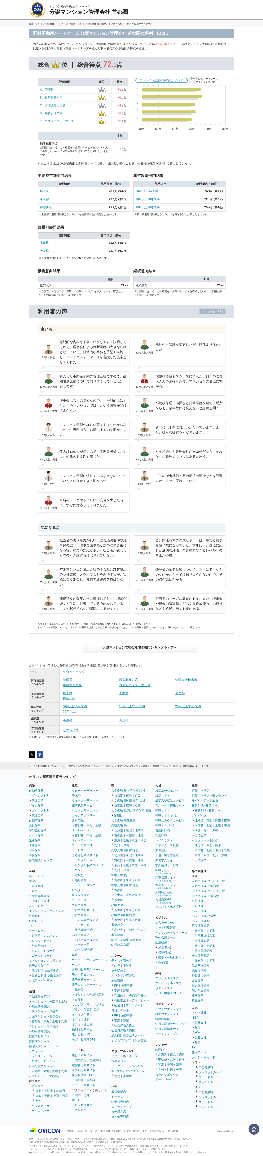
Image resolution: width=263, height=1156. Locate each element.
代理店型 (37, 800)
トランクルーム (82, 860)
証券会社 (37, 886)
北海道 (118, 830)
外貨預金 (35, 916)
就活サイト (162, 795)
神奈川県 (46, 207)
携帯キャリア (200, 790)
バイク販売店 (80, 935)
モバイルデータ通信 (205, 800)
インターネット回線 (205, 840)
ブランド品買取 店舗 (85, 1009)
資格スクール (120, 1010)
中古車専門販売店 (86, 919)
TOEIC (118, 995)
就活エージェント (167, 790)
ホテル (76, 1100)
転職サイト (162, 810)
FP (116, 985)
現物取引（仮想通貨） (46, 970)
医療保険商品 (200, 925)
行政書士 (120, 1000)
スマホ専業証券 (39, 896)
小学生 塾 (117, 905)
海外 (86, 1095)
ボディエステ (164, 988)
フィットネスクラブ (124, 1056)
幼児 (117, 965)
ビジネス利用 (83, 1105)
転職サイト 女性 (166, 815)
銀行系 (36, 935)
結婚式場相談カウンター (171, 1023)
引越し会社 (79, 880)
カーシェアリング (83, 885)
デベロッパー (40, 1110)
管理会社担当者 (55, 105)
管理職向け (165, 952)
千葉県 (123, 693)
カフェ (76, 964)
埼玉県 (44, 191)
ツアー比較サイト (83, 1085)
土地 (64, 1001)
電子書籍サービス (83, 979)
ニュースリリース (87, 1130)
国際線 (91, 1080)
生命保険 (35, 840)
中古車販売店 (80, 915)
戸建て (53, 1001)
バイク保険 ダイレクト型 (208, 891)
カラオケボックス (167, 1074)
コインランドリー (83, 815)
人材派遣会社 (164, 901)
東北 (38, 1090)
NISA (32, 881)
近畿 (55, 1021)
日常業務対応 (53, 97)
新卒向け (164, 962)
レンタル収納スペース (89, 865)
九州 (64, 1021)
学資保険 (35, 855)
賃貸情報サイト (39, 1036)
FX (31, 925)
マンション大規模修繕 (43, 1026)
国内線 (79, 1080)
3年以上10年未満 (147, 191)
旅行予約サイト (82, 1055)
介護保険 (197, 980)
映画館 (159, 1049)
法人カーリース (165, 922)
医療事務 (127, 985)
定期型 (210, 930)
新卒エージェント (167, 886)
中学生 (130, 930)
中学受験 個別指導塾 (125, 885)
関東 (182, 1054)
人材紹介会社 (164, 894)
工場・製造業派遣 (167, 855)
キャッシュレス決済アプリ (46, 960)
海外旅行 (95, 1060)
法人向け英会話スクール (127, 1035)
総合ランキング (74, 672)
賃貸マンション (39, 1041)
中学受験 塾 (119, 875)
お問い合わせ (131, 1130)
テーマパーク (164, 1079)
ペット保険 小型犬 (204, 916)
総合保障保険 (200, 985)
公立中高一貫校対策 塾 (126, 895)
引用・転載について (153, 1130)
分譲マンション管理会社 (45, 1016)
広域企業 (200, 835)
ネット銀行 (36, 905)
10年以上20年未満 (148, 199)
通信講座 (117, 980)
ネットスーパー (82, 840)
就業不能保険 (200, 965)
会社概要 (69, 1130)
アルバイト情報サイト (170, 805)
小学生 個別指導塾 (123, 915)
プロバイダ (199, 815)
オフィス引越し (82, 1014)
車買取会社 (79, 905)
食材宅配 (78, 820)
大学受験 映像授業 (123, 820)
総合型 (79, 989)
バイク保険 (36, 805)
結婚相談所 (162, 1019)
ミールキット (80, 830)
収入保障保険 (203, 950)
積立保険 (197, 1000)
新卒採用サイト (165, 879)
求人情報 (173, 1130)
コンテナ (81, 870)
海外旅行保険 (38, 830)
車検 (75, 954)
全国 (179, 1069)
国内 (78, 1095)
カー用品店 (118, 1111)
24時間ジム (118, 1061)
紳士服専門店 (120, 1101)
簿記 (126, 990)
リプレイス (71, 730)
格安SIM (200, 810)
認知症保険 (199, 970)
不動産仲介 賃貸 (39, 1031)
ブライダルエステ (167, 978)
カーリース (79, 900)
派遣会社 (161, 850)
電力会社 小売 (81, 1034)
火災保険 (35, 825)
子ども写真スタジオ (85, 974)
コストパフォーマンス (59, 121)
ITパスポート (134, 1005)
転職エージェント (167, 825)
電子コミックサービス (86, 984)
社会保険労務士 (136, 995)
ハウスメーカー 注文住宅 (44, 1076)
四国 (198, 830)
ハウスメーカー (42, 1105)
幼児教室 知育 (120, 944)
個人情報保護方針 (111, 1130)
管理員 (49, 89)
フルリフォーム (42, 1056)
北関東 (48, 1090)
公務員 (118, 1005)
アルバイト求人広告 (168, 906)
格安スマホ (216, 810)
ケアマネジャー (139, 1000)
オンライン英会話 (123, 975)
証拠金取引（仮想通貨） (48, 975)
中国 (227, 825)
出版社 (79, 999)
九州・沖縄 (121, 845)
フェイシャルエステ (168, 983)
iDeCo (196, 1032)
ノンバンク (50, 935)
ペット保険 (36, 835)
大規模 (44, 250)
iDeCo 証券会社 (39, 900)
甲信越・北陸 (135, 835)
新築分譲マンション (42, 1066)
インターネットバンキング (46, 910)
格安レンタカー (82, 895)
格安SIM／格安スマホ (206, 805)
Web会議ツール (165, 937)
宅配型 (79, 875)
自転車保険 (36, 820)
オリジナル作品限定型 (89, 994)
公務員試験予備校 (123, 1030)
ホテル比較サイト (83, 1070)
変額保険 (197, 995)
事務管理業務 (53, 113)
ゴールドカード (42, 955)
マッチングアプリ (167, 1034)
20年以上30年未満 (148, 207)
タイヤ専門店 (120, 1116)
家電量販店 (118, 1091)
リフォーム (36, 1051)
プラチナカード (208, 1082)
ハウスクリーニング (85, 810)
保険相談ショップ (40, 860)
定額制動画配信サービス (88, 969)
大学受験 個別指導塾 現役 (128, 800)
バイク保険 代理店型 (205, 896)
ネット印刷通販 (165, 927)
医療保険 (35, 845)
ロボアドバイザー (40, 980)
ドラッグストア (121, 1096)
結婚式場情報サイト (168, 1028)
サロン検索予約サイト (170, 993)
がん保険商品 (200, 955)
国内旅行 (81, 1060)
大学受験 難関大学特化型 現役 (131, 810)
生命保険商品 (200, 940)
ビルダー (37, 1085)
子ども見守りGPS (84, 1039)
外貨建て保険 (200, 975)
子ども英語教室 (121, 960)
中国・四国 (60, 1095)
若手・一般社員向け (171, 957)
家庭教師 (117, 935)
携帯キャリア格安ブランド (209, 795)
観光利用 (81, 1110)
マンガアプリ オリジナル (88, 1004)
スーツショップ (121, 1107)
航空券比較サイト (83, 1065)
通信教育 (117, 925)
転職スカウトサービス (170, 820)
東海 (46, 1021)
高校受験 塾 (119, 825)
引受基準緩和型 (205, 935)
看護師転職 (162, 830)
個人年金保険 (200, 990)
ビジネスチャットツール (171, 932)
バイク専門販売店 (86, 940)
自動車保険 (36, 790)
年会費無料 (39, 945)
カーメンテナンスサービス (89, 959)
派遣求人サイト (165, 860)
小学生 (142, 930)
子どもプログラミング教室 (128, 1040)
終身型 (199, 930)
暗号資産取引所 (39, 965)
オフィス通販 (80, 1019)
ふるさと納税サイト (85, 855)
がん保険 (35, 850)
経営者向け (165, 947)
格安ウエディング (167, 1014)
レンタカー (79, 890)
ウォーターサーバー (85, 790)
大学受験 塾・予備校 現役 (128, 790)
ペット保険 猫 (201, 921)
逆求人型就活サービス (170, 800)
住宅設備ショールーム (43, 1046)
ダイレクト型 (40, 795)
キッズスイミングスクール (127, 1071)
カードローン (38, 930)
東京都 (44, 199)
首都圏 (36, 1021)
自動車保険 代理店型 (205, 886)
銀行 (35, 891)
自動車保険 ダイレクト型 (208, 881)
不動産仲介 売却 (39, 996)
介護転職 (161, 835)
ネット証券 (36, 876)
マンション (39, 1001)
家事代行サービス (83, 805)
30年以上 (69, 711)
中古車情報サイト (83, 910)
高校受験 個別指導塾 (125, 850)
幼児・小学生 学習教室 (126, 940)
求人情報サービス (167, 865)
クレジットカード (40, 940)
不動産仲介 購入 (39, 1006)
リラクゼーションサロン (127, 1066)
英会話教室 (118, 970)
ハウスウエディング (168, 1009)
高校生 (118, 930)
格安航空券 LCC (82, 1075)
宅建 (117, 990)
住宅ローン (36, 921)
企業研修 (161, 942)
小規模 (44, 242)
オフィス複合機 (82, 1024)
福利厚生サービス (83, 1029)
